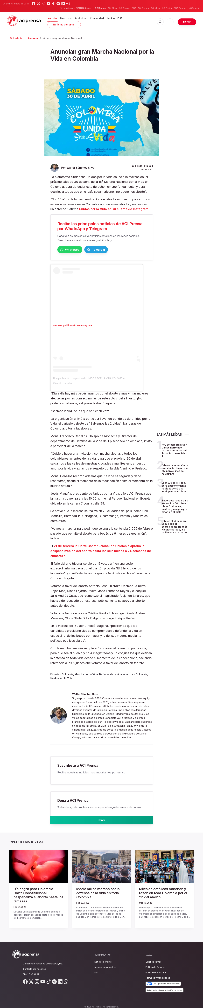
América (33, 38)
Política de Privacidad (156, 969)
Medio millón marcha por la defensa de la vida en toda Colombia (100, 893)
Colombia (67, 674)
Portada (16, 38)
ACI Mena (155, 8)
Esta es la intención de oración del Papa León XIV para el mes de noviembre (175, 470)
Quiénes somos (153, 958)
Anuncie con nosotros (105, 964)
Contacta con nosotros (34, 965)
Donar (187, 21)
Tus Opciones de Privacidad (163, 980)
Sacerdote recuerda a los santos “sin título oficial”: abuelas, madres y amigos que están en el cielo (175, 507)
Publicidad (80, 18)
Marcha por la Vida (86, 674)
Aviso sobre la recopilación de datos (164, 987)
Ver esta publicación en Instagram (72, 326)
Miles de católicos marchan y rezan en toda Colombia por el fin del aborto (164, 893)
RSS (96, 969)
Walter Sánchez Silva (80, 167)
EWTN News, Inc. (54, 960)
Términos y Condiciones (157, 974)
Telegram (112, 249)
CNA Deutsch (180, 8)
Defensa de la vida (110, 674)
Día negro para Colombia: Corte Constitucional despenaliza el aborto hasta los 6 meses (37, 895)
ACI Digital (167, 8)
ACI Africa (112, 8)
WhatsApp (75, 249)
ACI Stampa (143, 8)
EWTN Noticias (82, 8)
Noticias (52, 18)
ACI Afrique (124, 8)
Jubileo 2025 (115, 18)
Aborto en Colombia (135, 674)
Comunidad (97, 18)
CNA (134, 8)
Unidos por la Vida (61, 678)
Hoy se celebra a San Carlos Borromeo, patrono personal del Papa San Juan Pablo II (174, 451)
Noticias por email (64, 24)
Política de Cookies (155, 964)
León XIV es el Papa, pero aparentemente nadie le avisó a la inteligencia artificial (174, 487)
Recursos (66, 18)
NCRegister (194, 8)
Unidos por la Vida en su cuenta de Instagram (113, 209)
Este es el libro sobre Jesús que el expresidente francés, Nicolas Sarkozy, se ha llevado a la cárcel (175, 527)
